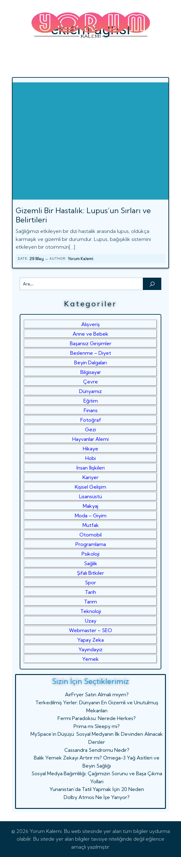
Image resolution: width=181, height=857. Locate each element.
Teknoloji (90, 611)
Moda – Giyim (91, 515)
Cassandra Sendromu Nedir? (96, 750)
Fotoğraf (90, 420)
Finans (91, 410)
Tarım (90, 601)
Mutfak (90, 525)
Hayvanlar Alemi (90, 439)
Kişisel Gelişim (90, 487)
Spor (90, 582)
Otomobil (90, 535)
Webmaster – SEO (90, 630)
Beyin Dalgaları (90, 362)
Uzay (90, 621)
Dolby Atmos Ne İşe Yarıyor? (97, 797)
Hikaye (90, 448)
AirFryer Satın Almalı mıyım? (97, 694)
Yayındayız (90, 649)
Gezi (90, 429)
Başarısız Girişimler (90, 343)
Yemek (90, 659)
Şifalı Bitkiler (90, 573)
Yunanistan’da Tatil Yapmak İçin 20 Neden (97, 789)
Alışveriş (90, 324)
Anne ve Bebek (90, 334)
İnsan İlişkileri (90, 468)
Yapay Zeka (90, 640)
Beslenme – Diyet (90, 353)
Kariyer (90, 477)
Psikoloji (90, 554)
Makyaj (90, 506)
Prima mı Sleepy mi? (97, 726)
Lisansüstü (90, 496)
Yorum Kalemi (80, 258)
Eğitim (90, 401)
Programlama (90, 544)
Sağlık (90, 563)
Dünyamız (90, 391)
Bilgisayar (90, 372)
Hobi (90, 458)
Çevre (90, 382)
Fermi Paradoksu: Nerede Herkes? (97, 718)
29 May (37, 258)
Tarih (90, 592)
